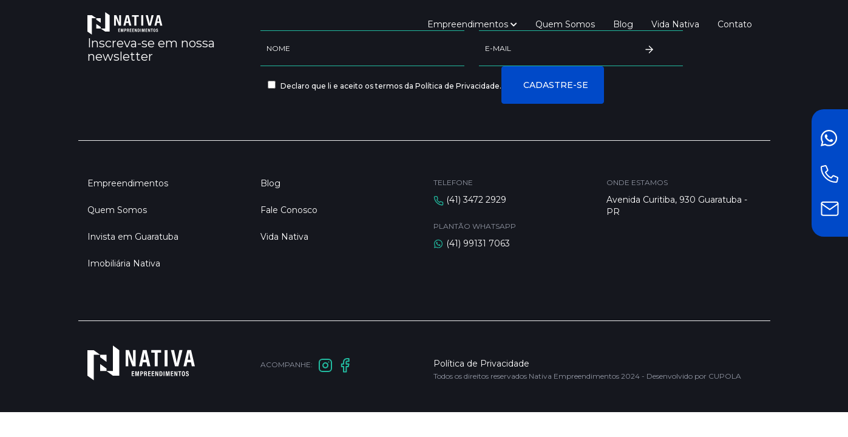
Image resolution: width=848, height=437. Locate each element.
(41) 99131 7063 (478, 243)
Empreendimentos (472, 24)
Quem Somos (565, 24)
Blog (623, 24)
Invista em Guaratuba (132, 236)
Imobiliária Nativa (123, 263)
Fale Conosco (288, 210)
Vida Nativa (675, 24)
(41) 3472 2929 (476, 199)
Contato (734, 24)
